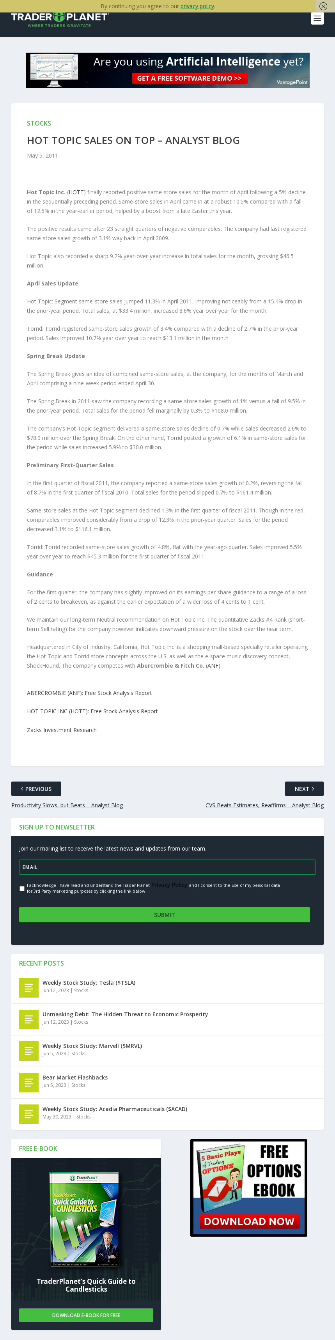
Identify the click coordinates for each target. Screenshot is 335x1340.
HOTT (76, 197)
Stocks (81, 991)
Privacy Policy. (169, 889)
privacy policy (197, 6)
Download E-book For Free (86, 1315)
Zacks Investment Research (62, 735)
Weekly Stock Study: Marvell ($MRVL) (92, 1046)
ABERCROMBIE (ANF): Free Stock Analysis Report (89, 698)
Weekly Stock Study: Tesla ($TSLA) (89, 983)
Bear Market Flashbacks (75, 1077)
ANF (212, 670)
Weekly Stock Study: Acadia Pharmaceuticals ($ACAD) (115, 1109)
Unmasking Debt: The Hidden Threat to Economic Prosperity (125, 1014)
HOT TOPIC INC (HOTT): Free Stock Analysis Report (92, 716)
